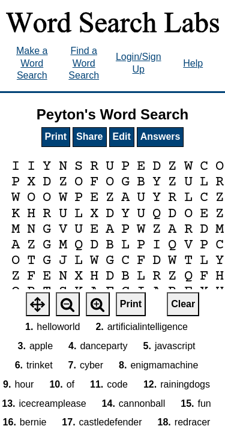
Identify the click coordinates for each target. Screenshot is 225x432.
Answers (160, 136)
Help (193, 63)
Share (89, 136)
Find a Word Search (83, 63)
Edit (122, 136)
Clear (183, 304)
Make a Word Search (31, 63)
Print (56, 136)
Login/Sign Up (138, 63)
